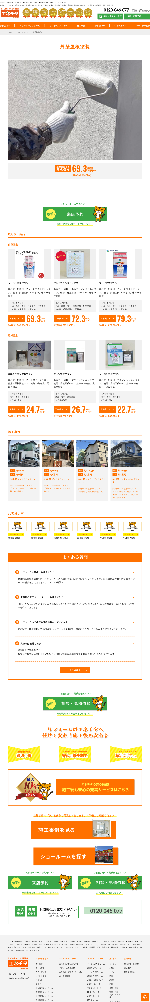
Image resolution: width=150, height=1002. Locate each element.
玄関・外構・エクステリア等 (114, 963)
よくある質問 (64, 945)
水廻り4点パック (93, 953)
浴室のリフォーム (94, 937)
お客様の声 (100, 26)
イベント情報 (41, 945)
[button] (75, 572)
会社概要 (39, 933)
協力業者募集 (129, 941)
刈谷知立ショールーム (44, 969)
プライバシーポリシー (44, 973)
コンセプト (40, 937)
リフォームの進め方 (67, 937)
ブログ (38, 953)
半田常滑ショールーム (44, 957)
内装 (111, 953)
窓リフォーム (92, 969)
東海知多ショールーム (44, 961)
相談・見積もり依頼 (112, 16)
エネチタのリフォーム (30, 26)
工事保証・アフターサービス (70, 941)
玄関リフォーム (93, 973)
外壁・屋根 (113, 957)
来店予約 (137, 16)
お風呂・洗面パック (95, 949)
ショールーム (120, 26)
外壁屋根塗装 (92, 989)
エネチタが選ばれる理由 (68, 933)
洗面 (111, 945)
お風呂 (112, 937)
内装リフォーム (93, 965)
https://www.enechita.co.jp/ (18, 947)
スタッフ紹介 (41, 941)
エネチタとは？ (42, 928)
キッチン (112, 933)
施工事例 (81, 26)
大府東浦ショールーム (44, 965)
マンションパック (94, 957)
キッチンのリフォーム (96, 933)
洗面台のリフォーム (95, 945)
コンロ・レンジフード (96, 977)
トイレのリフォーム (95, 941)
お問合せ (127, 928)
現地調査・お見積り (132, 933)
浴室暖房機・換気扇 (95, 981)
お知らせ (39, 949)
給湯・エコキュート (95, 985)
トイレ (112, 941)
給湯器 (112, 949)
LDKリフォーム (93, 961)
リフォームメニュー (58, 26)
